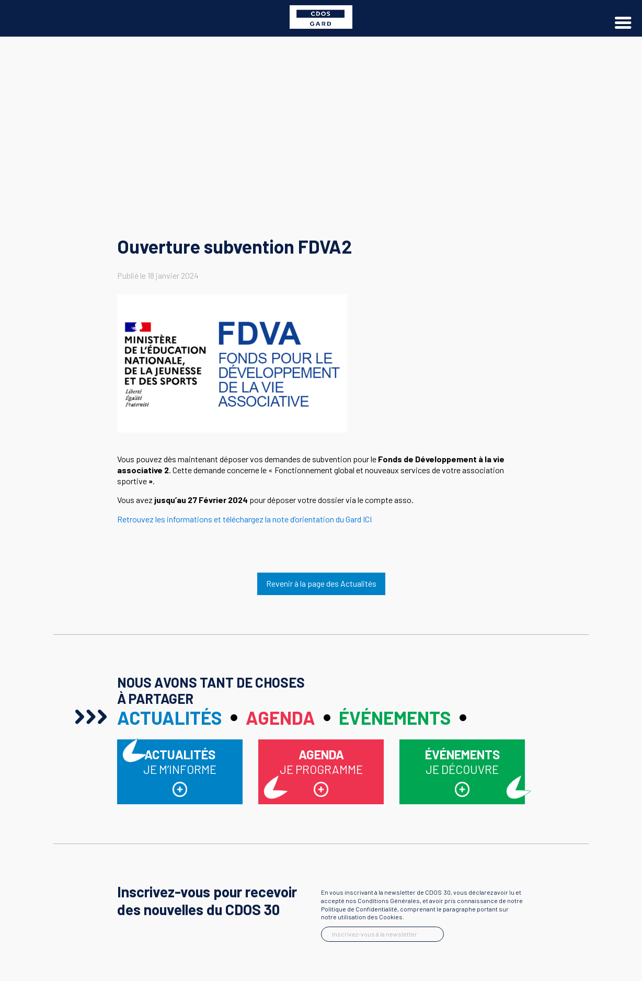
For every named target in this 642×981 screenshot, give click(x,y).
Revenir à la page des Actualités (321, 583)
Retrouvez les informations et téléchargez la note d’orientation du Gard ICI (244, 519)
